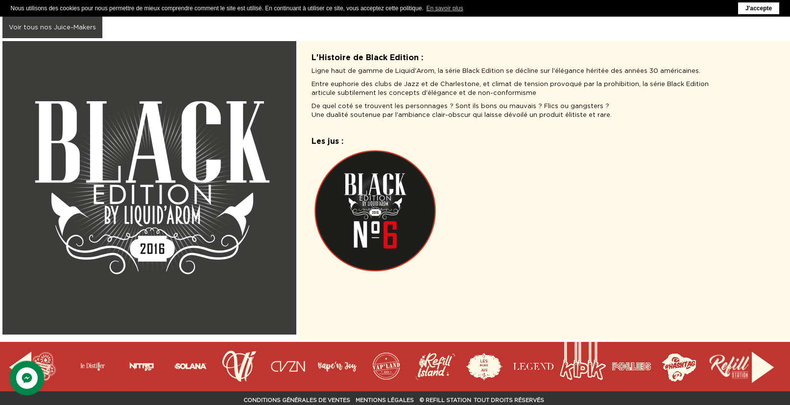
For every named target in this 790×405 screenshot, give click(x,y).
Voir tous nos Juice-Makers (52, 27)
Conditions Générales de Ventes (296, 400)
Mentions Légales (385, 400)
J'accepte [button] (758, 8)
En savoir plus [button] (444, 8)
